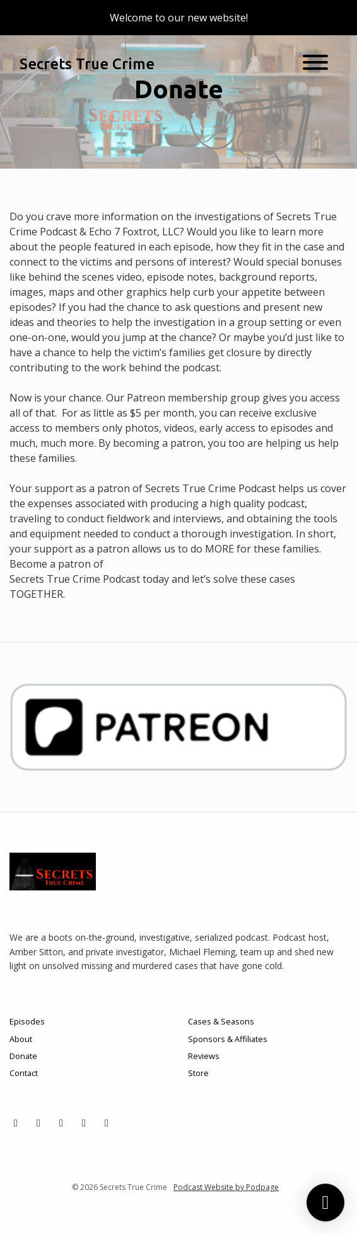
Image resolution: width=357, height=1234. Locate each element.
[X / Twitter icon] (15, 1122)
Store (198, 1073)
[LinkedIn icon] (106, 1122)
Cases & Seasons (221, 1021)
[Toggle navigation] (315, 64)
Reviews (203, 1056)
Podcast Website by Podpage (226, 1187)
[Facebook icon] (61, 1122)
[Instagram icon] (38, 1122)
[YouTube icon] (84, 1122)
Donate (23, 1056)
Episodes (27, 1021)
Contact (23, 1073)
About (20, 1039)
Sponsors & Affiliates (227, 1039)
